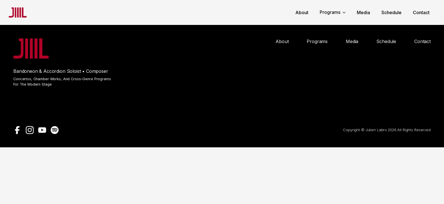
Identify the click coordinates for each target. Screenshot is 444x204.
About (301, 12)
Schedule (391, 12)
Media (363, 12)
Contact (421, 12)
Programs (330, 12)
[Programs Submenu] (345, 12)
